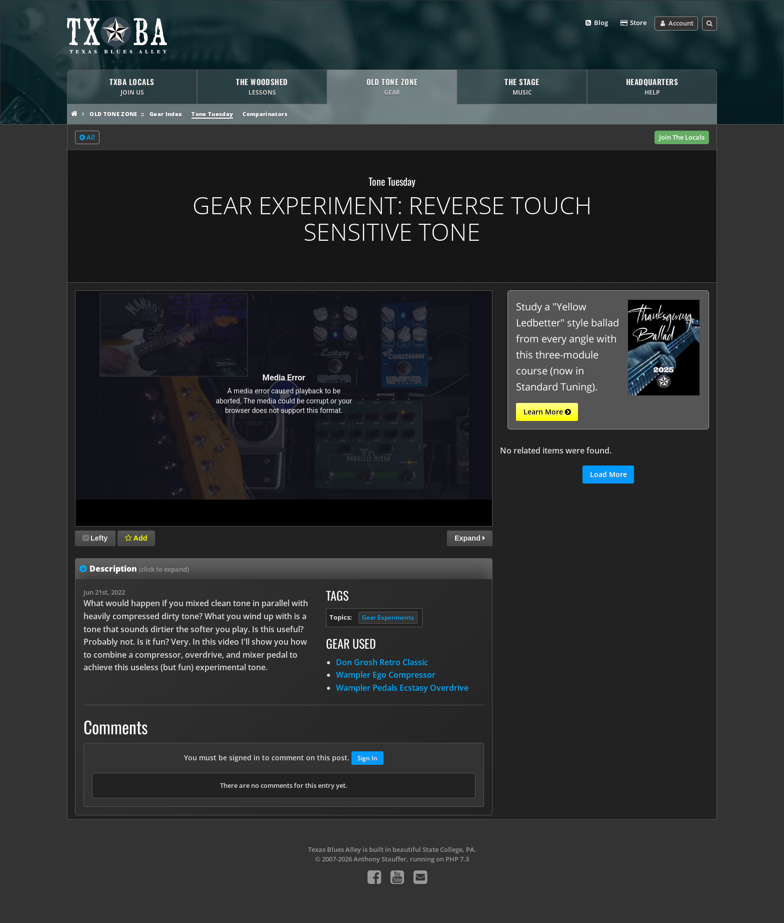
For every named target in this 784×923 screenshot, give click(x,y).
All (87, 137)
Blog (596, 23)
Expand (469, 538)
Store (633, 23)
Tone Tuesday (212, 114)
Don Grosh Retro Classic (382, 662)
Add (136, 538)
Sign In (368, 758)
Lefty (95, 538)
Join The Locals (681, 137)
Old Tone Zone (113, 114)
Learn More (547, 412)
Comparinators (264, 114)
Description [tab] (139, 568)
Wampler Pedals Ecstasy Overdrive (402, 687)
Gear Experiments (388, 617)
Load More (608, 474)
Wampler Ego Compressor (386, 674)
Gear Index (166, 114)
